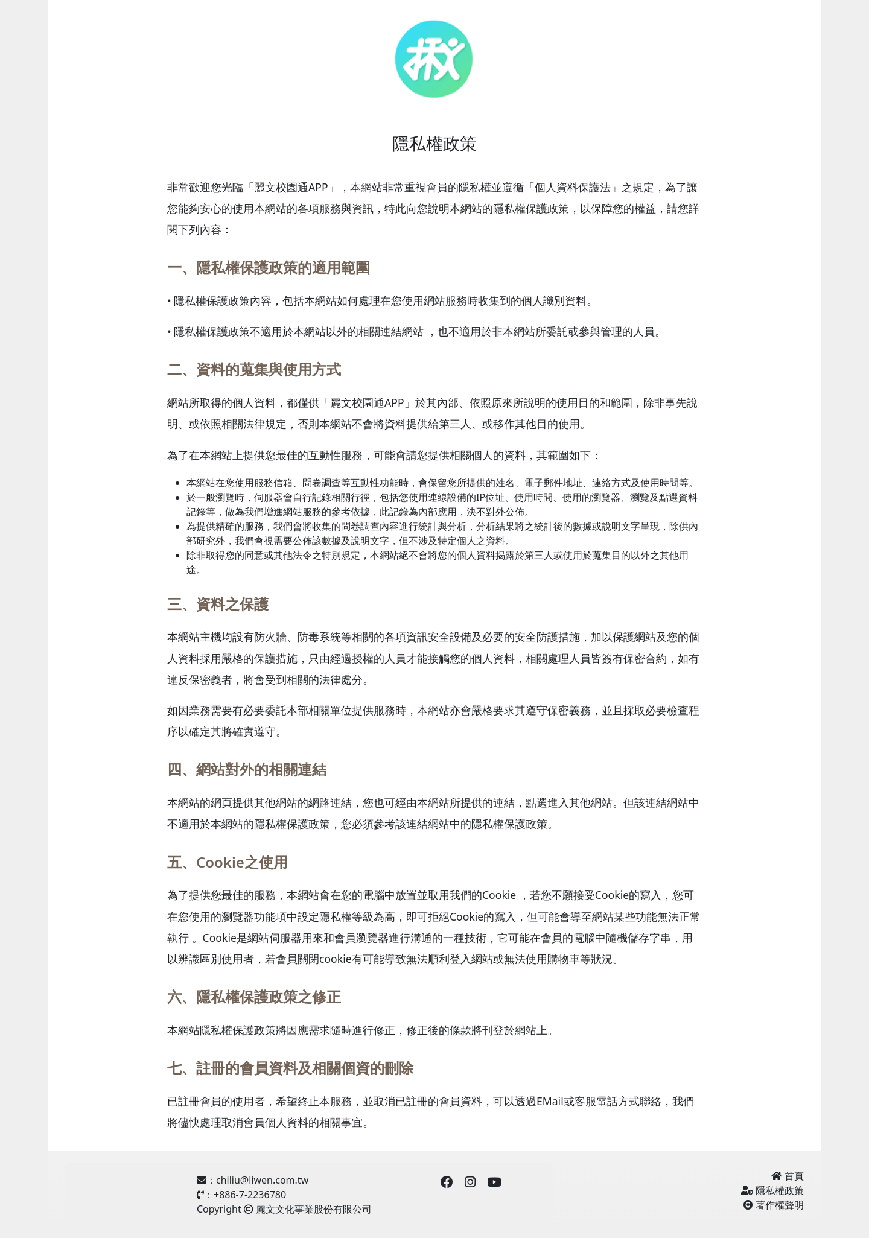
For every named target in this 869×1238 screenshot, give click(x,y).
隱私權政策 (772, 1190)
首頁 (787, 1175)
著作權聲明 (773, 1204)
